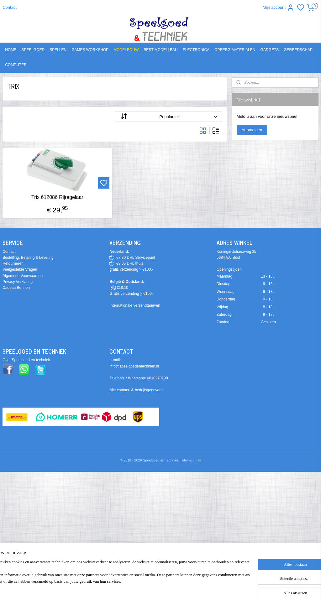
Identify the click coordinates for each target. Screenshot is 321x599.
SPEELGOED (33, 50)
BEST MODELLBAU (160, 50)
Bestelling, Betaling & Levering (28, 257)
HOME (10, 50)
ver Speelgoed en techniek (27, 360)
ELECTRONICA (196, 50)
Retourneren (13, 263)
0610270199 (157, 378)
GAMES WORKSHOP (89, 50)
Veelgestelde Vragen (20, 269)
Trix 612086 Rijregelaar (57, 197)
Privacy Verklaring (18, 281)
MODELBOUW (126, 50)
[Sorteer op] (168, 117)
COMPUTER (16, 65)
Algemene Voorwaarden (23, 275)
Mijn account (278, 7)
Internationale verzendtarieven (134, 305)
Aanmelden (252, 130)
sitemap (188, 460)
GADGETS (269, 50)
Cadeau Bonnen (16, 287)
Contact (10, 7)
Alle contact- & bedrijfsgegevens (136, 390)
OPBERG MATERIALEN (234, 50)
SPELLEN (58, 50)
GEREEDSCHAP (298, 50)
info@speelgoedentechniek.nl (134, 366)
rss (198, 460)
